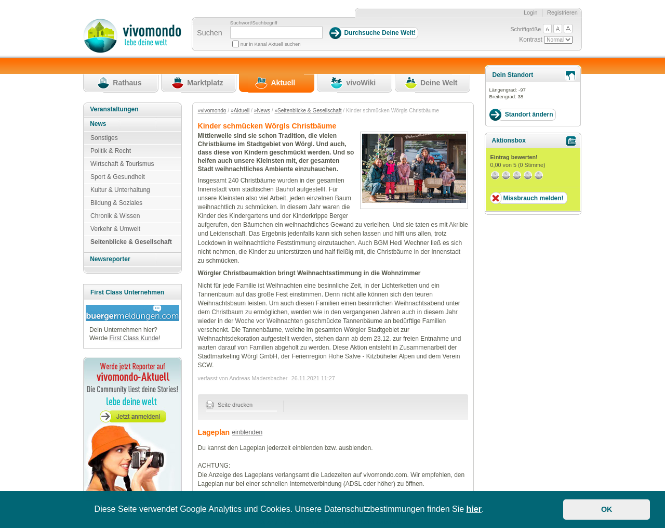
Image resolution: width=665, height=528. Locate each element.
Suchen (209, 33)
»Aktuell (240, 110)
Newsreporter (110, 259)
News (98, 123)
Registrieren (562, 12)
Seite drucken (229, 405)
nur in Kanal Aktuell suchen (271, 44)
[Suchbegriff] (276, 32)
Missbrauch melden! (533, 198)
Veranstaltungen (114, 109)
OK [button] (607, 509)
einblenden (247, 432)
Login (531, 12)
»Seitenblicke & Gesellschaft (307, 110)
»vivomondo (212, 110)
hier (474, 509)
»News (262, 110)
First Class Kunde (133, 338)
